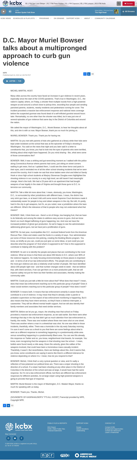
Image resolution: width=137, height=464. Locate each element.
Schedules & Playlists (24, 23)
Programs (44, 23)
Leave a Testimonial (112, 437)
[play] (3, 16)
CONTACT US (110, 427)
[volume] (10, 15)
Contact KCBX (110, 431)
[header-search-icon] (120, 6)
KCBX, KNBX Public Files (56, 433)
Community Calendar (105, 23)
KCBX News (6, 23)
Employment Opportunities (114, 433)
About (87, 23)
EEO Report (52, 431)
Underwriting (80, 435)
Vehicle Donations (82, 433)
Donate (130, 6)
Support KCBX (73, 23)
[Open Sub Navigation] (36, 23)
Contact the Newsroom (113, 435)
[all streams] (128, 15)
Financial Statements (55, 435)
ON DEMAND (59, 23)
